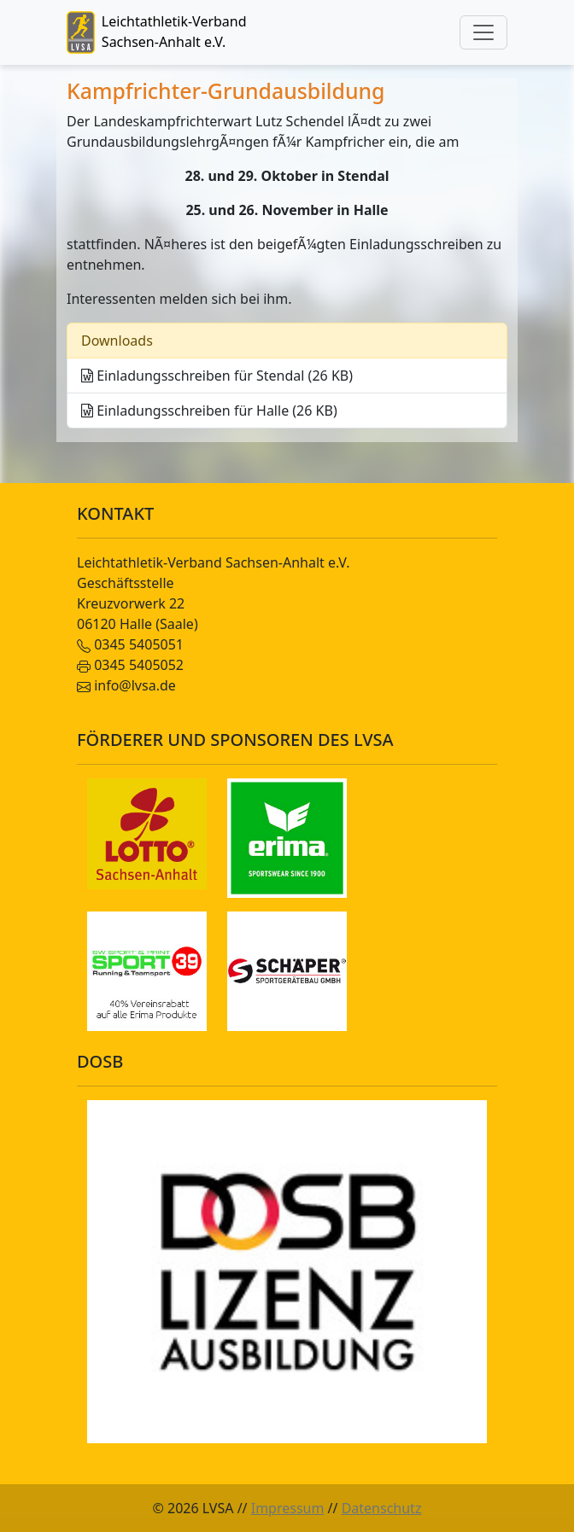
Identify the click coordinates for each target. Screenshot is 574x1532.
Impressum (288, 1508)
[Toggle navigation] (483, 32)
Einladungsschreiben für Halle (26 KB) (209, 410)
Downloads (117, 340)
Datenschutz (382, 1508)
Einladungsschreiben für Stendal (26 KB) (217, 375)
